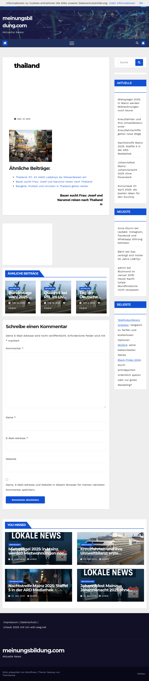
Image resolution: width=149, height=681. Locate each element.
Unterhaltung (16, 581)
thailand (27, 66)
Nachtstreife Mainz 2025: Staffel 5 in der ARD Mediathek (38, 587)
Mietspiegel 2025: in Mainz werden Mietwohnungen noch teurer (37, 553)
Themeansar (8, 675)
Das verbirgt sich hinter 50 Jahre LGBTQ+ (130, 255)
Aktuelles (14, 288)
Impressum (10, 622)
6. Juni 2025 (18, 559)
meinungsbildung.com (33, 650)
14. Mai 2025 (90, 596)
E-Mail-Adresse (17, 438)
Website (11, 459)
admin (32, 559)
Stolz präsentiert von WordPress (19, 672)
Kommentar (14, 348)
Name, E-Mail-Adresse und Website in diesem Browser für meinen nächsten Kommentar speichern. (55, 487)
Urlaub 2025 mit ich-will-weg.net (24, 627)
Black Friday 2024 (129, 360)
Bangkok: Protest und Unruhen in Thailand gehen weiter (52, 186)
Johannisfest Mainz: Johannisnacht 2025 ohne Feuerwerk (127, 170)
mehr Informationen (122, 3)
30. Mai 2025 (90, 559)
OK (141, 3)
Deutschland (87, 581)
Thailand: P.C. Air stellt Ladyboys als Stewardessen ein (51, 177)
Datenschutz (28, 622)
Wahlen (141, 674)
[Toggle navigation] (71, 43)
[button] (137, 43)
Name (11, 417)
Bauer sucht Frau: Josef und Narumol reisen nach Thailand (54, 181)
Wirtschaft (14, 545)
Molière (122, 345)
